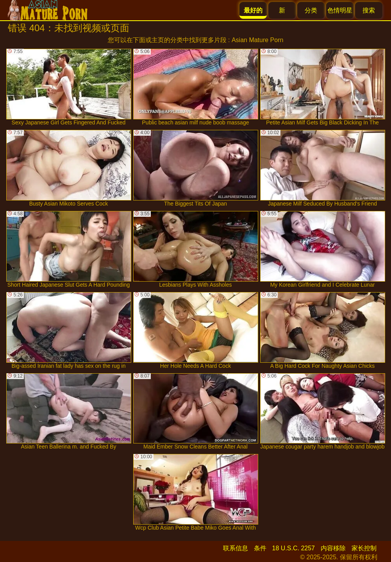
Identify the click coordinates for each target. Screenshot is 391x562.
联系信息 (235, 548)
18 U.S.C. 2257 (293, 548)
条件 (260, 548)
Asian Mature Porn (258, 40)
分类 (311, 10)
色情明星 (339, 10)
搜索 (368, 10)
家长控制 (364, 548)
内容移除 (333, 548)
